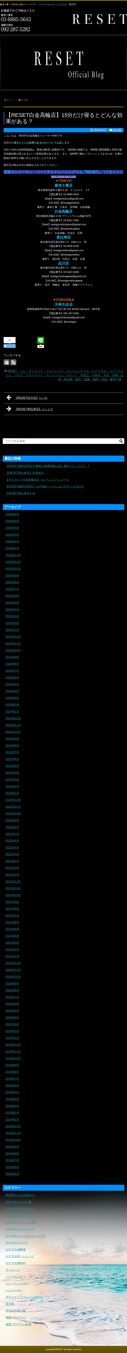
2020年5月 (12, 1010)
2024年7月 (12, 670)
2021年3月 (12, 942)
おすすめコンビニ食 (18, 1201)
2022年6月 (12, 840)
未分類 (117, 130)
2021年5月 (12, 929)
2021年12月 (13, 881)
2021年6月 (12, 922)
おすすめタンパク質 (18, 1215)
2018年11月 (13, 1133)
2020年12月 (13, 963)
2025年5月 (12, 602)
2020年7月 (12, 997)
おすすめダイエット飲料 (21, 1222)
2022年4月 (12, 854)
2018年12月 (13, 1126)
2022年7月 (12, 833)
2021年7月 (12, 915)
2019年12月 (13, 1044)
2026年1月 (12, 548)
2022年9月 (12, 820)
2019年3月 (12, 1105)
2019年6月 (12, 1085)
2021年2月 (12, 949)
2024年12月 (13, 636)
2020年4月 (12, 1017)
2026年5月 (12, 521)
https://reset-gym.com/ (63, 176)
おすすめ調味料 (16, 1263)
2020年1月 (12, 1037)
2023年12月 (13, 718)
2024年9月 (12, 657)
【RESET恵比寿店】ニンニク (29, 409)
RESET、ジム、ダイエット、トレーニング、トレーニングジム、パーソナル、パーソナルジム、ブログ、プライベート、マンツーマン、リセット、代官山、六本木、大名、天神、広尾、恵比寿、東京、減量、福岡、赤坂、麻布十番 (64, 375)
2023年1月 (12, 793)
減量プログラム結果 (18, 1324)
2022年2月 (12, 867)
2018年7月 (12, 1160)
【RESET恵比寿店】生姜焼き (25, 472)
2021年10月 (13, 895)
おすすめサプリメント (20, 1208)
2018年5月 (12, 1173)
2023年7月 (12, 752)
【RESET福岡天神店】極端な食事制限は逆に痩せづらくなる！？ (48, 466)
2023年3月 (12, 779)
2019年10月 (13, 1058)
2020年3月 (12, 1024)
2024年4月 (12, 691)
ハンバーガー (14, 1290)
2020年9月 (12, 983)
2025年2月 (12, 623)
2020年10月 (13, 976)
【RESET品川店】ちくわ (26, 397)
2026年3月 (12, 534)
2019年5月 (12, 1092)
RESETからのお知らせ (20, 1195)
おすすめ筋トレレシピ (20, 1256)
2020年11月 (13, 969)
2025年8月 (12, 582)
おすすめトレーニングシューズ (26, 1235)
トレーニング (14, 1276)
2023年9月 (12, 738)
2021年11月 (13, 888)
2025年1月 (12, 629)
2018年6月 (12, 1167)
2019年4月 (12, 1099)
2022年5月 (12, 847)
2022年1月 (12, 874)
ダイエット (13, 1269)
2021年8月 (12, 908)
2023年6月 (12, 759)
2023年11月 (13, 725)
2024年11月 (13, 643)
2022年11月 (13, 806)
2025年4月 (12, 609)
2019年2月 (12, 1112)
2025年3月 (12, 616)
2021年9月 (12, 901)
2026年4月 (12, 527)
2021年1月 (12, 956)
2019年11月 (13, 1051)
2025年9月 (12, 575)
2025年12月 (13, 555)
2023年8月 (12, 745)
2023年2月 (12, 786)
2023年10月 (13, 731)
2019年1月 (12, 1119)
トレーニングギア (17, 1283)
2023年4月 (12, 772)
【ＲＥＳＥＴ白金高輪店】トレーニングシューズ (37, 479)
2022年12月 (13, 799)
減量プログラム (16, 1317)
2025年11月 (13, 561)
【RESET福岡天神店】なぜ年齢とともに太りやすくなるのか (45, 486)
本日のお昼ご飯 (16, 1310)
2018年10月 (13, 1139)
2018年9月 (12, 1146)
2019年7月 (12, 1078)
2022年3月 (12, 861)
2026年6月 (12, 514)
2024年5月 (12, 684)
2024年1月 (12, 711)
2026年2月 (12, 541)
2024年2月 (12, 704)
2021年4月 (12, 935)
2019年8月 (12, 1071)
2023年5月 (12, 765)
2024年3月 (12, 697)
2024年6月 (12, 677)
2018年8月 (12, 1153)
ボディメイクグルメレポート (24, 1297)
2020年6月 (12, 1003)
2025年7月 (12, 589)
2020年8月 (12, 990)
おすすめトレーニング (20, 1229)
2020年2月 (12, 1031)
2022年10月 (13, 813)
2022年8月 (12, 827)
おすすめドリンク (17, 1242)
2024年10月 (13, 650)
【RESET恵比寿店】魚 (20, 493)
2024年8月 (12, 663)
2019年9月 (12, 1065)
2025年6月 (12, 595)
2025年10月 (13, 568)
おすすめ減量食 (16, 1249)
